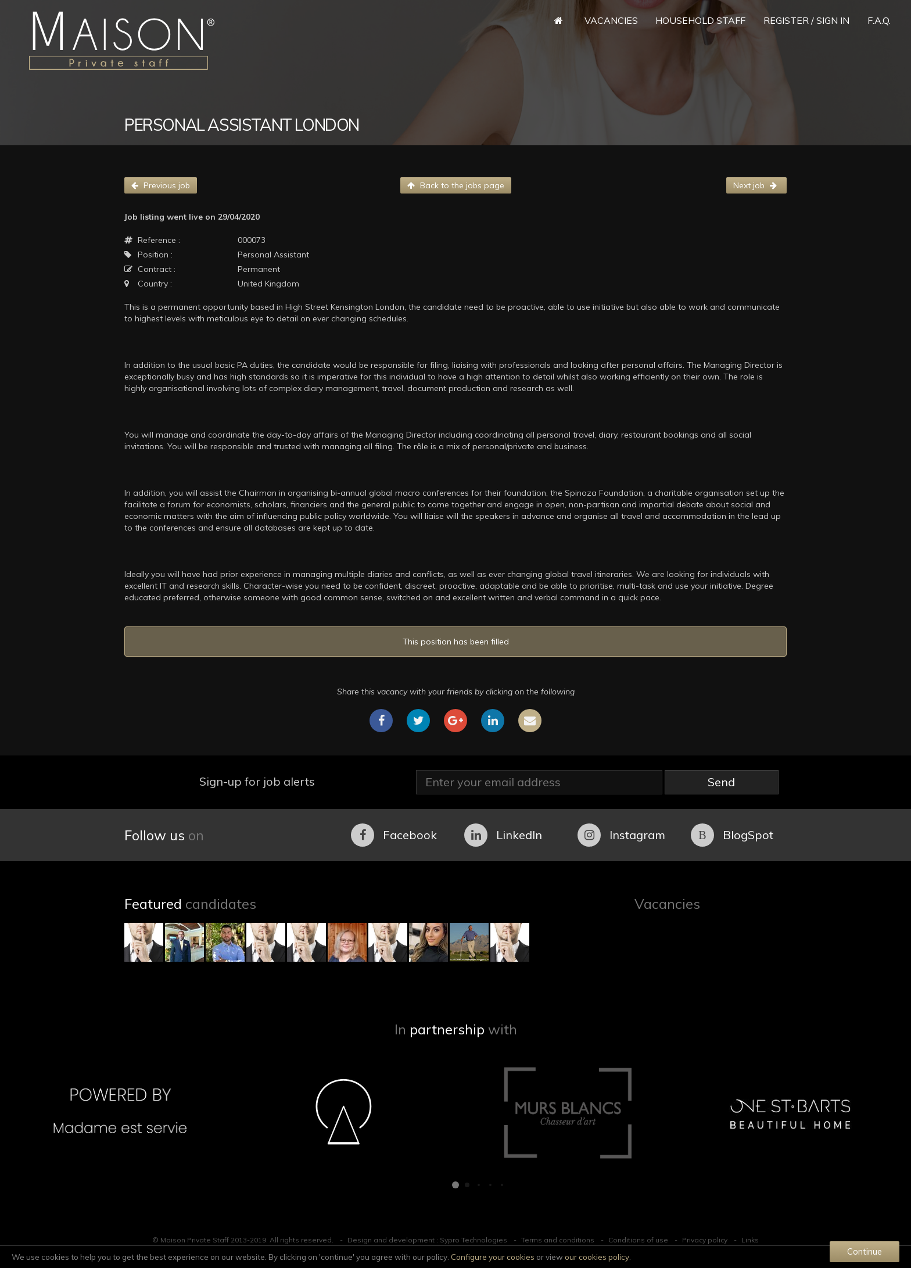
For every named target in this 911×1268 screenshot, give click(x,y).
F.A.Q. (879, 20)
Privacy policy (704, 1239)
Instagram (621, 835)
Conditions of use (638, 1239)
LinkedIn (503, 835)
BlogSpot (732, 835)
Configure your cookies (493, 1257)
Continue (864, 1251)
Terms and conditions (557, 1239)
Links (750, 1239)
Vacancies (611, 20)
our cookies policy (597, 1257)
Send (721, 782)
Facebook (394, 835)
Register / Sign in (806, 20)
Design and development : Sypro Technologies (427, 1239)
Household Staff (700, 20)
